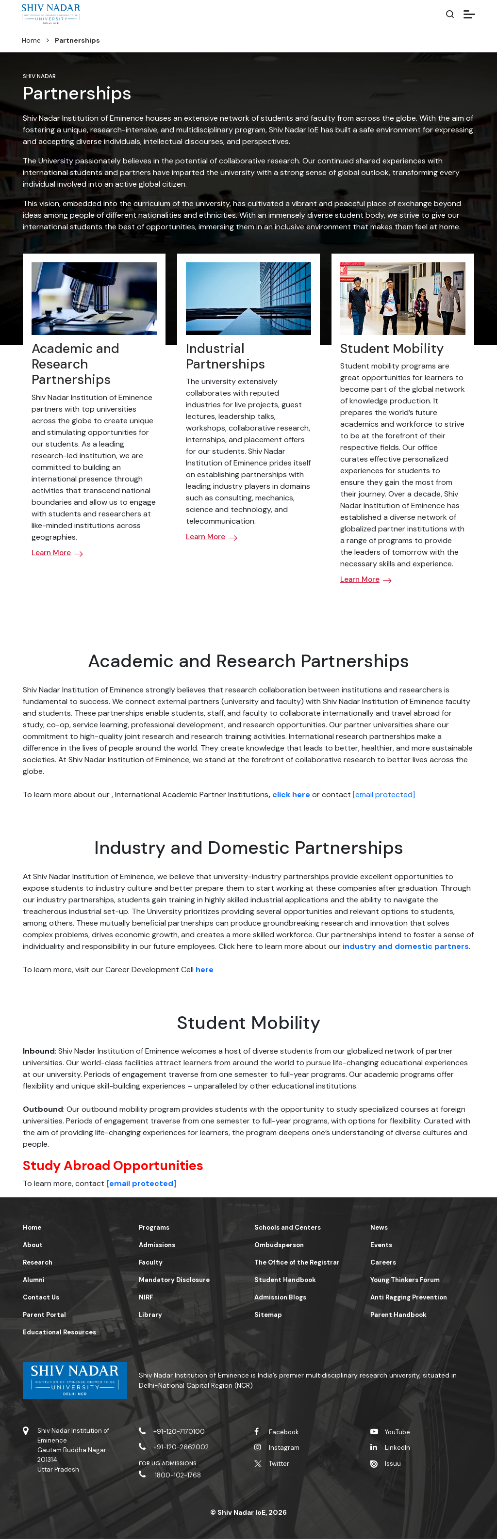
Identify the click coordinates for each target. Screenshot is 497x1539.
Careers (383, 1262)
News (379, 1227)
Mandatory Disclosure (174, 1280)
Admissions (157, 1245)
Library (150, 1315)
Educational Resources (59, 1332)
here (205, 969)
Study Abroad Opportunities (113, 1165)
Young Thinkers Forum (405, 1280)
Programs (154, 1227)
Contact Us (41, 1297)
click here (291, 794)
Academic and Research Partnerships (75, 364)
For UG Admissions (168, 1463)
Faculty (151, 1262)
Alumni (34, 1280)
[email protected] (384, 794)
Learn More (51, 553)
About (33, 1245)
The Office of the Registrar (297, 1262)
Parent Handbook (398, 1315)
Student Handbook (285, 1280)
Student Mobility (392, 348)
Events (381, 1245)
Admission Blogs (280, 1297)
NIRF (146, 1297)
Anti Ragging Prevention (408, 1297)
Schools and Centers (287, 1227)
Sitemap (268, 1315)
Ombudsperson (279, 1245)
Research (37, 1262)
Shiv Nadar (39, 76)
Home (31, 40)
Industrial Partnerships (225, 356)
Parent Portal (44, 1315)
